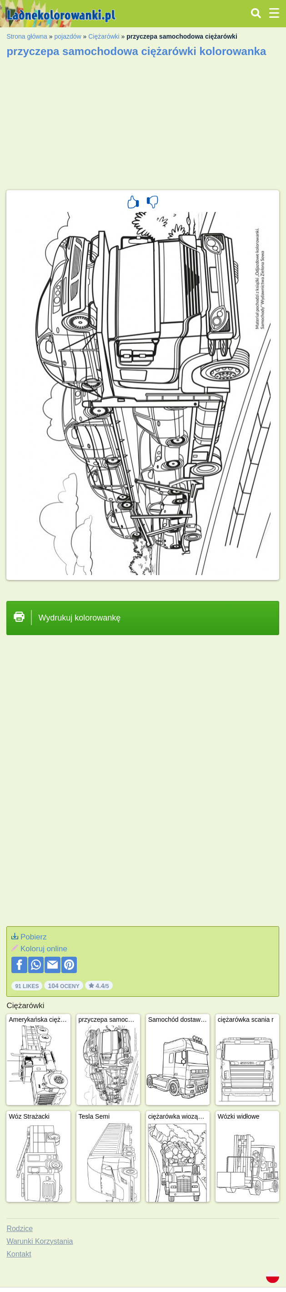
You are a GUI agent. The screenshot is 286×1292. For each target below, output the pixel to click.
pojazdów (67, 36)
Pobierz (33, 937)
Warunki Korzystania (39, 1241)
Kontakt (18, 1254)
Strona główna (26, 36)
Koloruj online (43, 948)
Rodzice (19, 1228)
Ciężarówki (103, 36)
